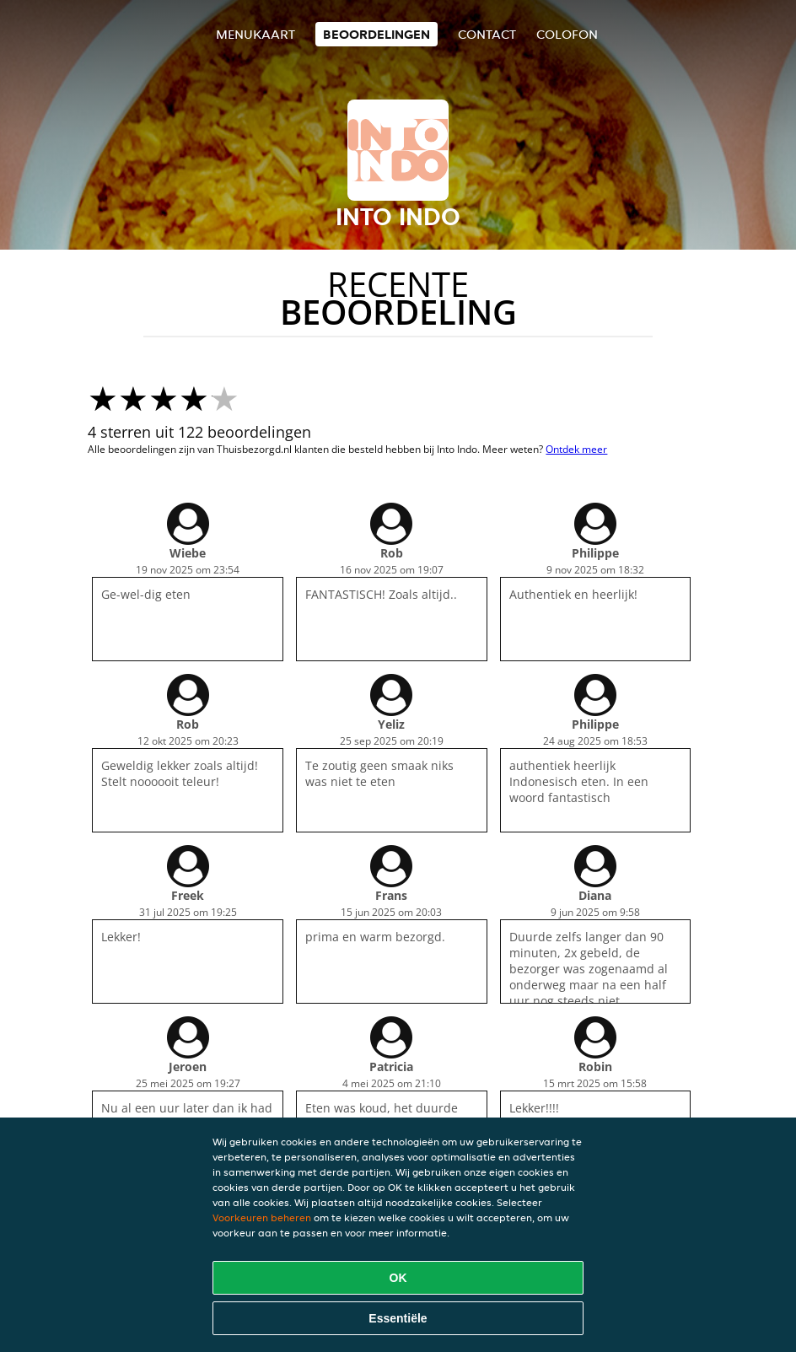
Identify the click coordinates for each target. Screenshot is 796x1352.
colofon (567, 34)
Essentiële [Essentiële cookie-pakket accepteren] (397, 1318)
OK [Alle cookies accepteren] (398, 1278)
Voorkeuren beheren (261, 1217)
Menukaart (255, 34)
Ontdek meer (576, 449)
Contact (487, 34)
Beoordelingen (376, 34)
